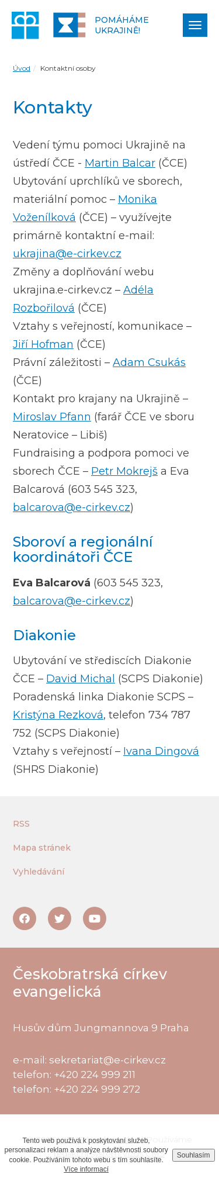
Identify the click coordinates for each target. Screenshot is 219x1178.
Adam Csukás (149, 362)
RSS (21, 823)
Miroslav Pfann (52, 416)
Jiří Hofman (43, 344)
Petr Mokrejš (124, 471)
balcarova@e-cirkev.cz (71, 507)
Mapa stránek (42, 847)
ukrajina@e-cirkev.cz (67, 253)
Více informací (86, 1169)
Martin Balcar (120, 163)
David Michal (80, 678)
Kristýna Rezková (58, 715)
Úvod (21, 68)
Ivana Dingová (161, 751)
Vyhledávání (38, 871)
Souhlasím (193, 1155)
